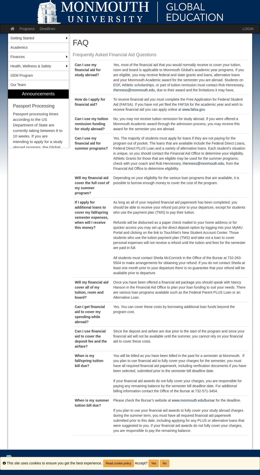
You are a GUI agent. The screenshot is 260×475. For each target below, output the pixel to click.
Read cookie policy (118, 463)
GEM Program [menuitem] (22, 75)
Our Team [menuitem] (18, 85)
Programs (27, 29)
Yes (153, 463)
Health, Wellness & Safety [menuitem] (31, 66)
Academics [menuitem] (19, 47)
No (164, 463)
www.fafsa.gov (193, 109)
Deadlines (47, 29)
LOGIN (247, 29)
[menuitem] (38, 119)
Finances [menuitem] (18, 57)
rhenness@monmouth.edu (134, 90)
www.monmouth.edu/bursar (193, 400)
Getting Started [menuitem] (22, 38)
